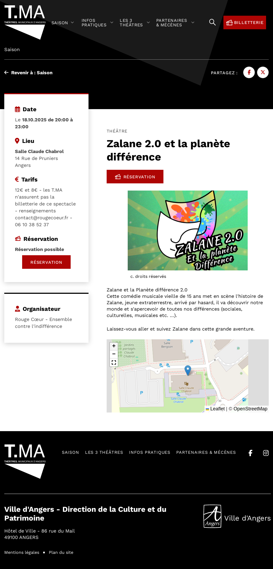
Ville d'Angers (237, 516)
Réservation (139, 178)
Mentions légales (21, 552)
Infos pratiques (149, 452)
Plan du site (61, 552)
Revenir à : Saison (28, 72)
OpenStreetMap (250, 408)
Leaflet (215, 408)
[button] (187, 370)
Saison (70, 452)
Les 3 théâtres (104, 452)
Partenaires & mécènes (206, 452)
